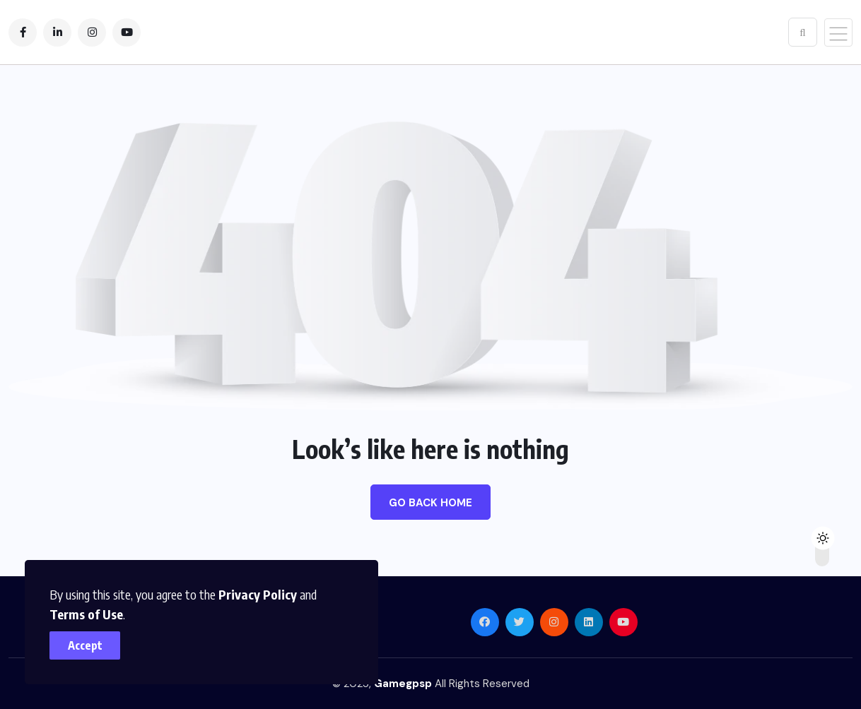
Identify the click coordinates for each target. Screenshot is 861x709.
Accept (85, 645)
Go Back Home (430, 503)
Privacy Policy (257, 594)
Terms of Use (86, 614)
